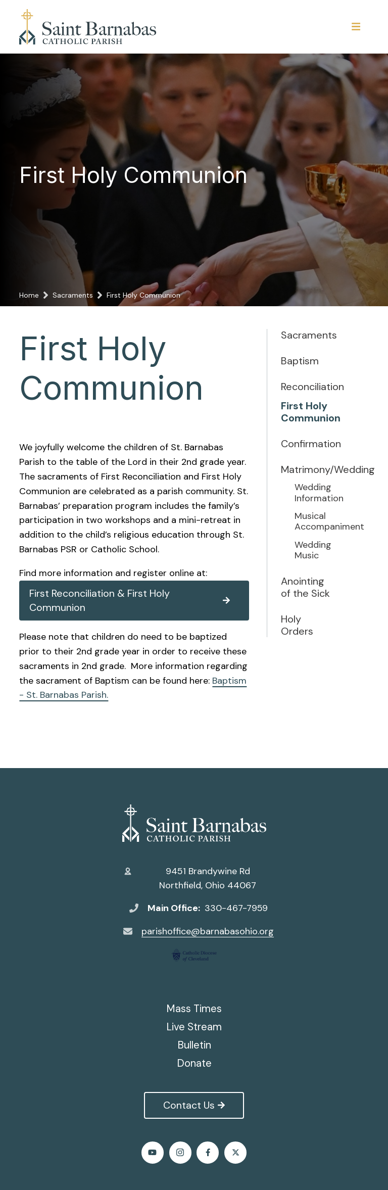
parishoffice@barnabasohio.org (207, 931)
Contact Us (193, 1105)
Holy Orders (297, 625)
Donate (194, 1063)
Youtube (152, 1152)
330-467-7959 (236, 908)
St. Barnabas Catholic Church (194, 823)
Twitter (235, 1152)
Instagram (180, 1152)
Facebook (208, 1152)
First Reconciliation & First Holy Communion (129, 600)
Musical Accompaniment (320, 522)
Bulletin (194, 1045)
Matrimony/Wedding (306, 469)
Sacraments (306, 335)
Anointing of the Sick (305, 587)
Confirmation (306, 444)
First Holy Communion (306, 412)
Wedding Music (313, 550)
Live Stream (194, 1026)
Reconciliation (306, 386)
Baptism (300, 361)
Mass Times (194, 1008)
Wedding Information (319, 493)
